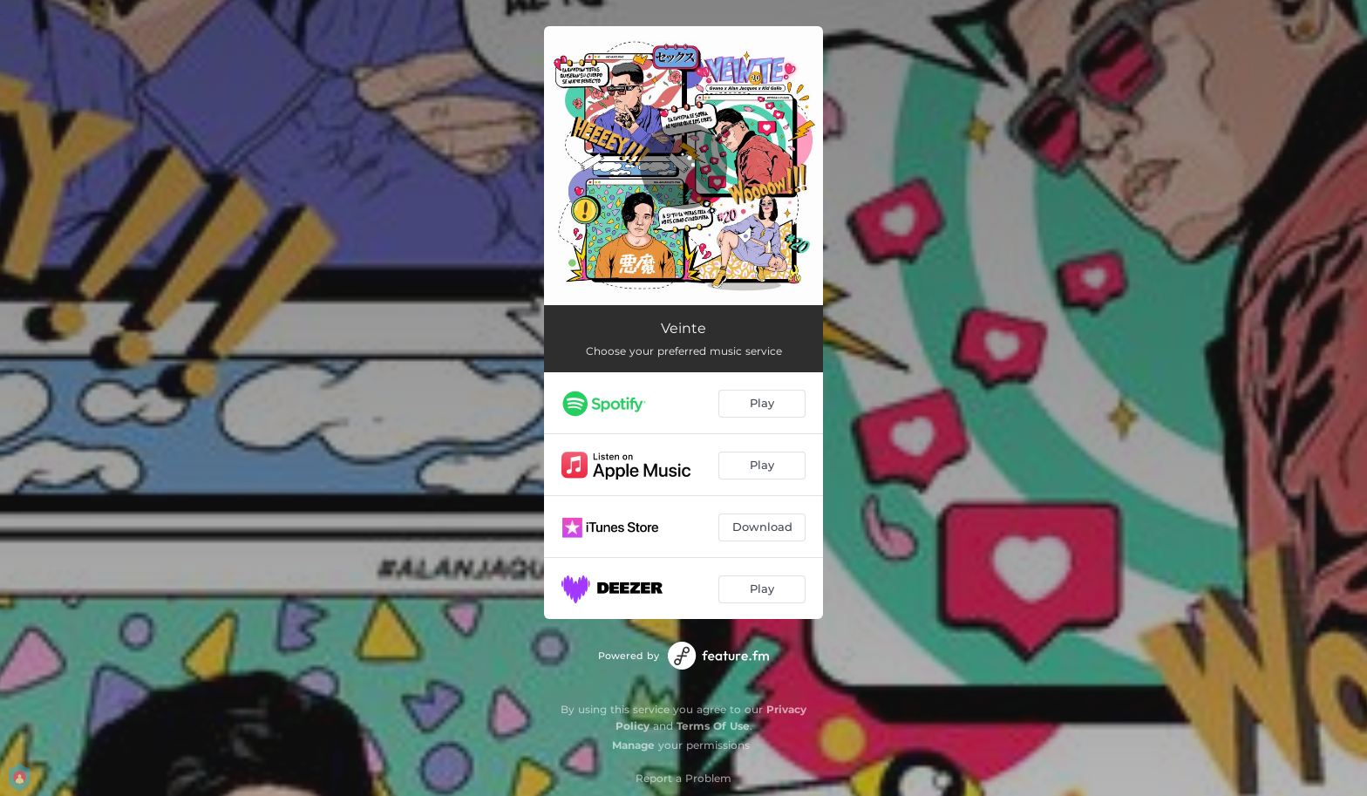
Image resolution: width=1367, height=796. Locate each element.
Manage (633, 745)
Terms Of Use (713, 725)
